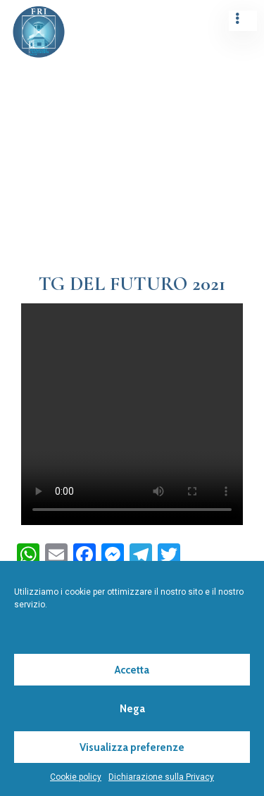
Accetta (132, 670)
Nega (132, 708)
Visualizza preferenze (132, 747)
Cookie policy (75, 777)
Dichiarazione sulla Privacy (161, 777)
